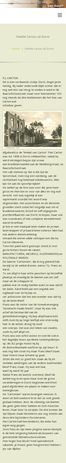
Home (16, 48)
